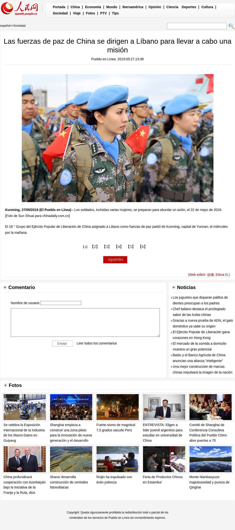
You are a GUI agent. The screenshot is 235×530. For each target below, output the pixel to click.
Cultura (207, 7)
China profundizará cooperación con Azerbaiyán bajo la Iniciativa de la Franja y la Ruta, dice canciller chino (25, 487)
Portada (59, 7)
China (75, 7)
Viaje (76, 13)
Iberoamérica (132, 7)
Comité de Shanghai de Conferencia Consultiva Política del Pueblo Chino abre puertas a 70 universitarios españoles (208, 435)
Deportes (189, 7)
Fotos (90, 13)
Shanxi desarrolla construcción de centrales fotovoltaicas (69, 482)
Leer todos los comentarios (97, 343)
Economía (93, 7)
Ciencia (172, 7)
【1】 (85, 247)
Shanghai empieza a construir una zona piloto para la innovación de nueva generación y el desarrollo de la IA (71, 435)
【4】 (119, 247)
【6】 (143, 247)
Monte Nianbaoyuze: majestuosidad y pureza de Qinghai (209, 482)
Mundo (111, 7)
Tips (115, 13)
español (5, 25)
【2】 (95, 247)
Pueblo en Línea (103, 59)
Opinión (155, 7)
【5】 (131, 247)
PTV (103, 13)
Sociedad (60, 13)
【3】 (107, 247)
